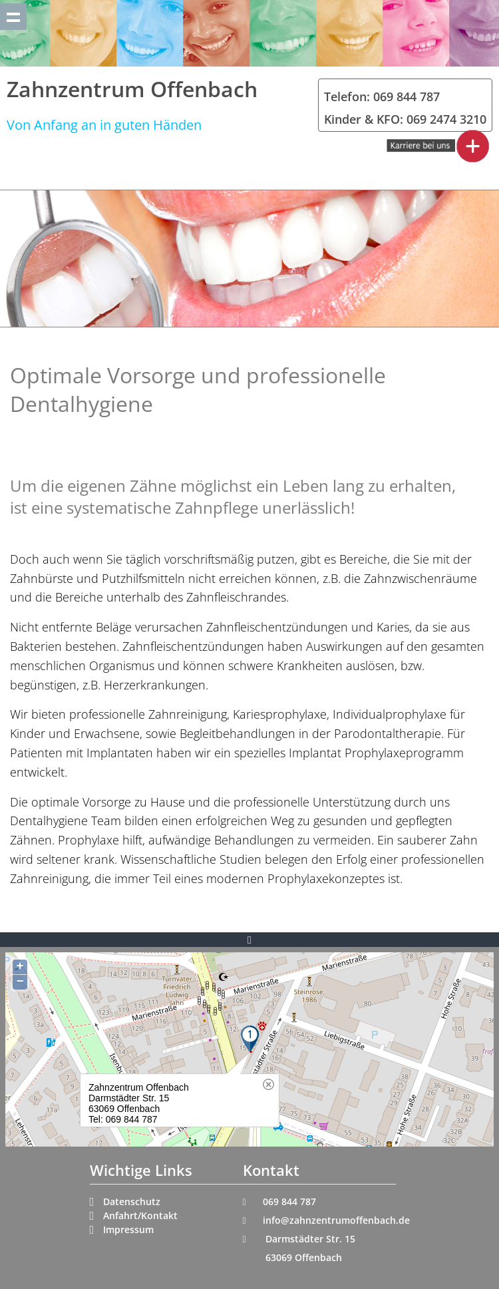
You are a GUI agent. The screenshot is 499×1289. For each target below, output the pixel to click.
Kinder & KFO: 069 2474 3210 (405, 119)
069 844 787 (289, 1201)
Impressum (128, 1229)
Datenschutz (131, 1201)
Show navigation (13, 16)
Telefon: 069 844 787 (382, 96)
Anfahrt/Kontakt (140, 1215)
